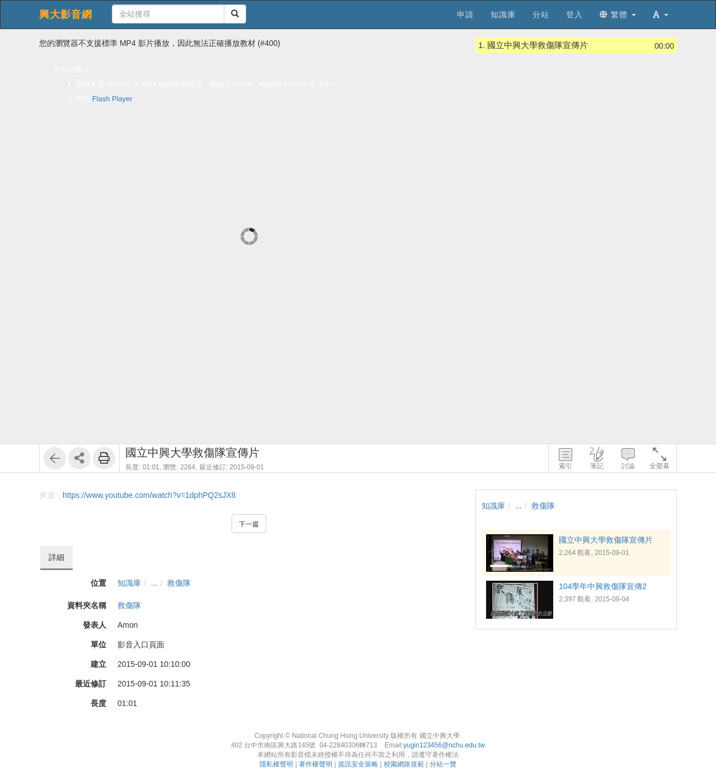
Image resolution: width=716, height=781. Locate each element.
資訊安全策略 (358, 764)
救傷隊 (179, 582)
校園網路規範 (404, 764)
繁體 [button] (618, 14)
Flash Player (112, 99)
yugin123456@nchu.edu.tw (444, 745)
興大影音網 (65, 14)
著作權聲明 (315, 764)
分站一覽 (443, 764)
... (154, 582)
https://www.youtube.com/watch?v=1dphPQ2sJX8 (149, 495)
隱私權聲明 (276, 764)
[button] (660, 15)
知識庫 (129, 582)
